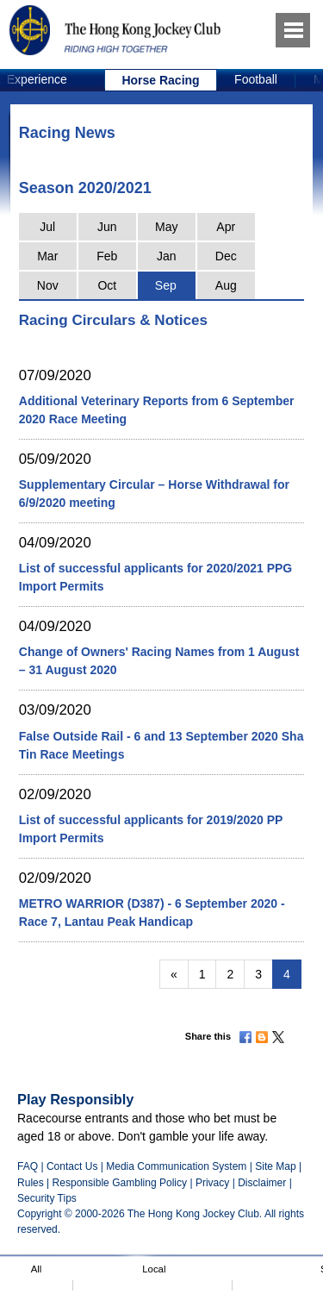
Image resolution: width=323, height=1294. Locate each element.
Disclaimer (262, 1183)
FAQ (27, 1166)
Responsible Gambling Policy (120, 1183)
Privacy (212, 1183)
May (166, 227)
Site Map (275, 1166)
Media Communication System (176, 1166)
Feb (106, 256)
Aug (226, 285)
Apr (225, 227)
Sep (166, 285)
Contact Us (72, 1166)
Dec (226, 256)
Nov (48, 285)
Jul (47, 227)
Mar (47, 256)
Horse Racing (160, 80)
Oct (106, 285)
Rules (32, 1183)
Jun (107, 227)
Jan (167, 256)
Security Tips (47, 1198)
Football (255, 79)
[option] (161, 80)
